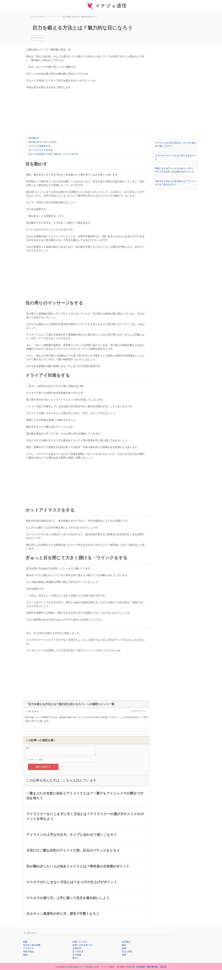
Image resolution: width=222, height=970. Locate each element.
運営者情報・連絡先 (156, 967)
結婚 (124, 948)
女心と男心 (127, 951)
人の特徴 (76, 954)
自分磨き (126, 942)
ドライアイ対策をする (39, 146)
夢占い (75, 958)
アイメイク (37, 38)
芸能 (124, 954)
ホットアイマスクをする (40, 150)
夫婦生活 (76, 948)
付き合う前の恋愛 (31, 945)
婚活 (124, 945)
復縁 (25, 954)
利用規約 (141, 967)
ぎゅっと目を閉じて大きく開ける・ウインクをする (53, 154)
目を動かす (34, 138)
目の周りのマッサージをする (43, 142)
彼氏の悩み (28, 951)
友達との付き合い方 (82, 945)
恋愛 (25, 942)
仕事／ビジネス (80, 942)
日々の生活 (77, 951)
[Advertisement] (86, 112)
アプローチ (28, 948)
